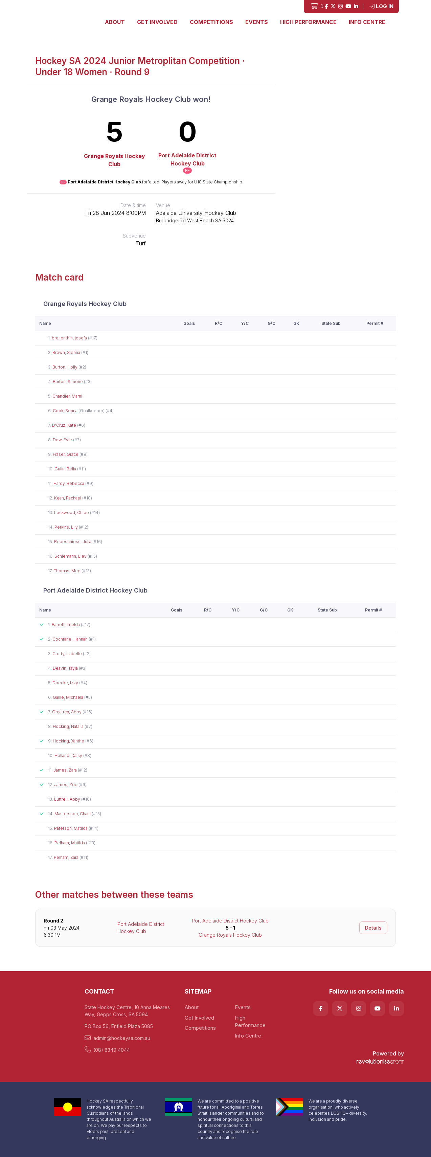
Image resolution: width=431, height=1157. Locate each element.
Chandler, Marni (67, 396)
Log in (381, 6)
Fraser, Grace (66, 454)
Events (256, 22)
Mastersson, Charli (73, 813)
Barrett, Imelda (66, 624)
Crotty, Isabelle (67, 653)
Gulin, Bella (65, 468)
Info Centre (367, 22)
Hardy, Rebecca (69, 483)
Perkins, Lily (66, 527)
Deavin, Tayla (66, 668)
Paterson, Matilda (71, 828)
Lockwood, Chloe (72, 512)
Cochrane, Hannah (70, 639)
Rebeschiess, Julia (73, 541)
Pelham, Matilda (70, 842)
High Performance (308, 22)
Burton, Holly (65, 367)
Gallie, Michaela (68, 697)
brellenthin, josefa (70, 337)
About (115, 22)
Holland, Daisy (68, 755)
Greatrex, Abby (67, 711)
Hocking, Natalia (69, 726)
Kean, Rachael (68, 497)
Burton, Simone (68, 381)
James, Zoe (66, 784)
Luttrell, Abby (67, 799)
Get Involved (157, 22)
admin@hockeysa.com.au (117, 1038)
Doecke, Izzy (65, 682)
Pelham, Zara (67, 857)
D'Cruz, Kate (64, 425)
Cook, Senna (65, 410)
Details (373, 928)
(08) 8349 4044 (107, 1050)
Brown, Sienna (66, 352)
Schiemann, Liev (71, 556)
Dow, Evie (63, 439)
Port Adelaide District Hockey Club (187, 159)
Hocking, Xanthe (69, 740)
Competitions (211, 22)
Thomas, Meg (68, 570)
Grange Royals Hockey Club (114, 160)
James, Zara (65, 770)
